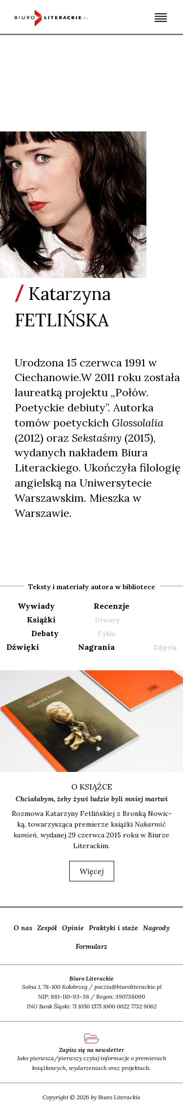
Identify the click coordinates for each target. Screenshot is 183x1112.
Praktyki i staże (113, 927)
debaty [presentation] (45, 633)
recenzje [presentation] (111, 606)
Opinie (73, 927)
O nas (23, 927)
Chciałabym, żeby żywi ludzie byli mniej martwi (92, 798)
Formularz (91, 946)
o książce (91, 786)
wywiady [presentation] (36, 606)
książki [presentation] (41, 619)
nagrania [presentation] (96, 647)
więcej (92, 871)
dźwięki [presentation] (22, 647)
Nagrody (156, 927)
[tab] (54, 606)
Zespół (47, 927)
